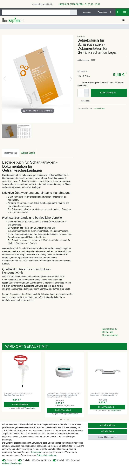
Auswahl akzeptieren (107, 437)
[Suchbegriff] (36, 12)
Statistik (26, 460)
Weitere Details (28, 153)
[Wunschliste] (111, 12)
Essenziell (11, 460)
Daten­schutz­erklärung (46, 455)
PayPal (60, 460)
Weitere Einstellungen (12, 463)
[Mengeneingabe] (80, 93)
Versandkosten (99, 108)
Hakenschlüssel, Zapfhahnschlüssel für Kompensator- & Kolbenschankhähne (104, 394)
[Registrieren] (100, 12)
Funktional (75, 460)
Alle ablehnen (107, 431)
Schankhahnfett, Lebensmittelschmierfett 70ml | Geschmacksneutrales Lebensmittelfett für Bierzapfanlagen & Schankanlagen (64, 395)
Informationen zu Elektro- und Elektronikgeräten (110, 332)
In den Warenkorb (112, 93)
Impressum (36, 452)
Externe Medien (43, 460)
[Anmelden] (86, 12)
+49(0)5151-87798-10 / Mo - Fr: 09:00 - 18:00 (78, 4)
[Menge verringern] (86, 95)
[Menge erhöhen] (86, 91)
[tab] (10, 153)
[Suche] (73, 12)
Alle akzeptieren (107, 425)
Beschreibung (10, 153)
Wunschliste (84, 101)
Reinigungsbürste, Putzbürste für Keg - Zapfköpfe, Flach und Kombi (18, 394)
